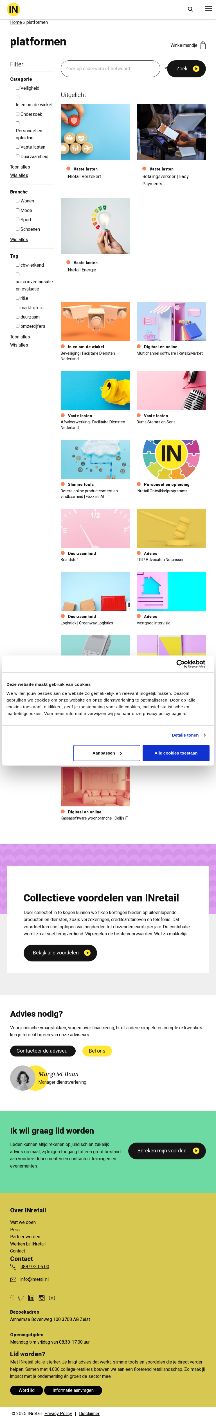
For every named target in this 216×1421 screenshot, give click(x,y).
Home (16, 22)
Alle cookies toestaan (175, 752)
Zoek (182, 69)
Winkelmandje (188, 45)
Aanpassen (107, 752)
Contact (17, 1251)
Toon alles (20, 167)
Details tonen (185, 735)
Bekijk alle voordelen (56, 1016)
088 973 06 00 (35, 1266)
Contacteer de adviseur (43, 1051)
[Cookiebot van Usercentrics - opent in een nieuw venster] (185, 664)
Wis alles (19, 175)
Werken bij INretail (28, 1244)
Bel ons (97, 1051)
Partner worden (25, 1236)
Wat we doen (23, 1222)
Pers (15, 1229)
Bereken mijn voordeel (163, 1151)
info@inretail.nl (35, 1279)
